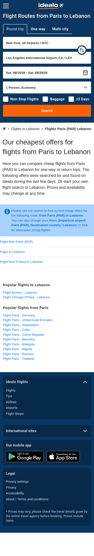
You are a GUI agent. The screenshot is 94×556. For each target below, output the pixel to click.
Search (47, 111)
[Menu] (6, 6)
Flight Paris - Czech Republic (24, 334)
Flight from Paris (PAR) (16, 242)
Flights (11, 390)
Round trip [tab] (15, 29)
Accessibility (15, 493)
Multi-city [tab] (60, 29)
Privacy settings (17, 481)
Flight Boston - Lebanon (20, 292)
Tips (9, 396)
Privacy (11, 487)
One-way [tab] (38, 29)
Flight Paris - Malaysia (19, 344)
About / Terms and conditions (27, 499)
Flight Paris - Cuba (16, 330)
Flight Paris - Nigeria (17, 349)
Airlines (11, 402)
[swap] (82, 50)
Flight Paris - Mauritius (19, 339)
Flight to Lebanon (12, 252)
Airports (11, 408)
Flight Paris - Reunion (18, 354)
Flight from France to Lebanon (21, 262)
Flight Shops (15, 414)
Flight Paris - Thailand (18, 359)
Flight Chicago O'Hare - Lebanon (26, 297)
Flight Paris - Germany (19, 315)
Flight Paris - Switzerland (21, 325)
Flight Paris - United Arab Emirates (27, 320)
